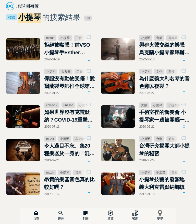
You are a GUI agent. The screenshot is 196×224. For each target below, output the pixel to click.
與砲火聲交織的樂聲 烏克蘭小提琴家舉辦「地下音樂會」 (162, 49)
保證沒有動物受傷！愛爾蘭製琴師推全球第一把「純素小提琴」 (69, 83)
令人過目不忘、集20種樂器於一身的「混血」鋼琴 (67, 150)
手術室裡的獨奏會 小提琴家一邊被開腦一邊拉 (164, 116)
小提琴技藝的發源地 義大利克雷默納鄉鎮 (162, 183)
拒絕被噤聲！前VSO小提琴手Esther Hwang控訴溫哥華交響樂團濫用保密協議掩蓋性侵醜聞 (69, 49)
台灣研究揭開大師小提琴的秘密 (164, 149)
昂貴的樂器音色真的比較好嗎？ (69, 183)
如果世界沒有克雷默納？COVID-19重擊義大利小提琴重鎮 (68, 116)
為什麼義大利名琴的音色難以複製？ (164, 82)
